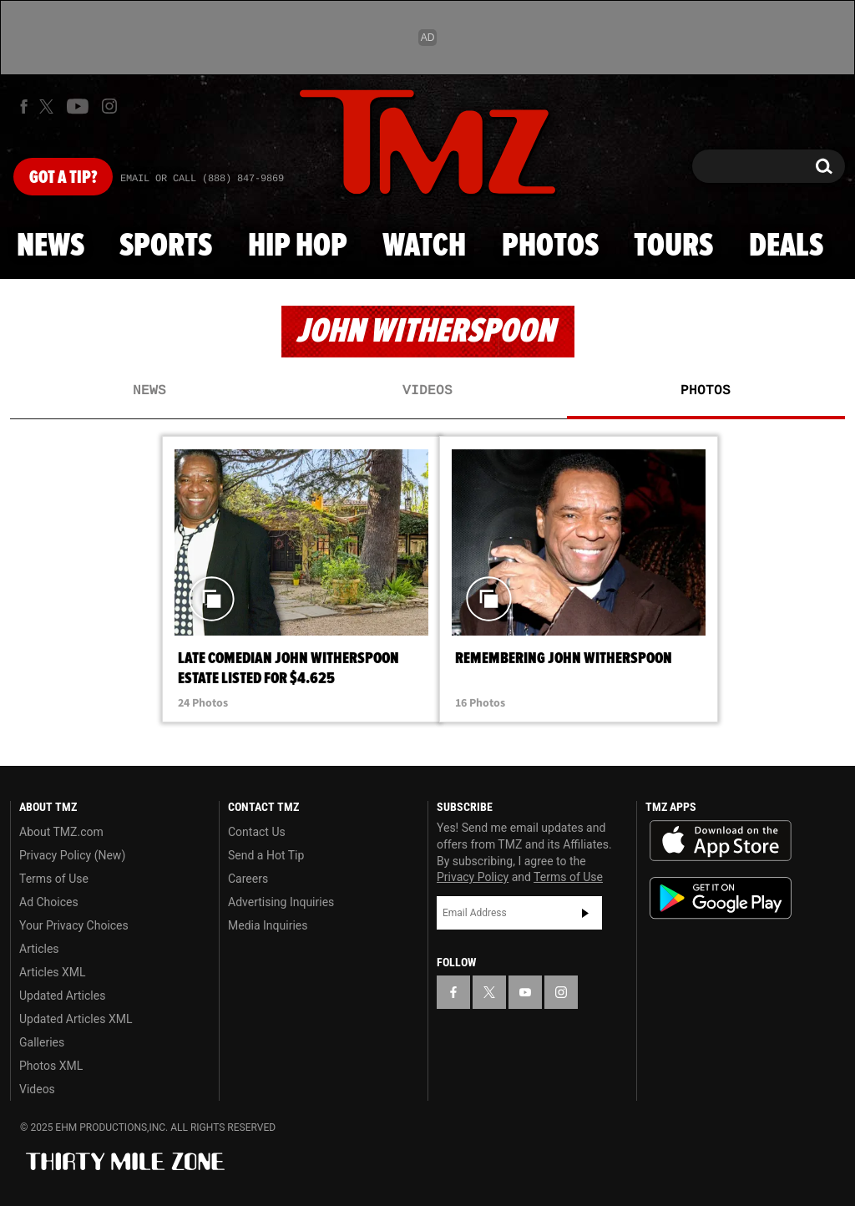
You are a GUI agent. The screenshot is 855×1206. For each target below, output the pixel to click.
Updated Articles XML (75, 1019)
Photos (550, 246)
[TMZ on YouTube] (525, 992)
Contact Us (257, 832)
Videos (427, 390)
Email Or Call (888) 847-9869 (202, 179)
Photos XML (51, 1065)
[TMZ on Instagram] (109, 106)
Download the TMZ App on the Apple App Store (721, 841)
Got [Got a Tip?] (63, 178)
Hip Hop (297, 246)
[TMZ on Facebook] (24, 106)
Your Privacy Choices (74, 925)
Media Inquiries (267, 925)
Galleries (41, 1042)
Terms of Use (54, 878)
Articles (39, 948)
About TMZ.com (61, 832)
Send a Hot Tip (266, 855)
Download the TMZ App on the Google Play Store (721, 898)
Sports (165, 246)
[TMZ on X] (49, 106)
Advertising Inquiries (281, 902)
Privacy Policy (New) (72, 855)
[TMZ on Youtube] (77, 106)
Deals (786, 246)
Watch (424, 246)
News (50, 246)
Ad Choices (48, 902)
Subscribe (585, 913)
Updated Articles (62, 995)
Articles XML (52, 972)
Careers (248, 878)
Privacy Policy (472, 877)
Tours (673, 246)
